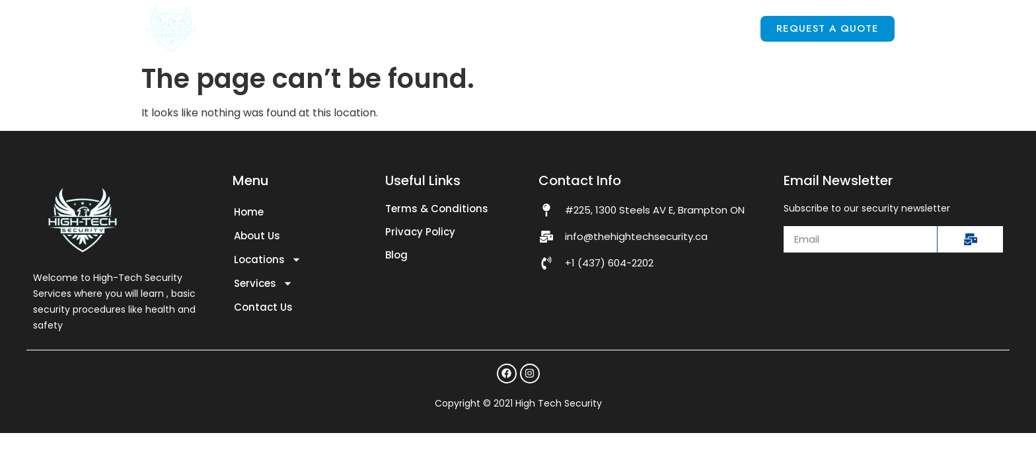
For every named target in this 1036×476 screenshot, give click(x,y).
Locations (492, 29)
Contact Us (703, 28)
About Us (390, 28)
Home (314, 28)
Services (601, 29)
